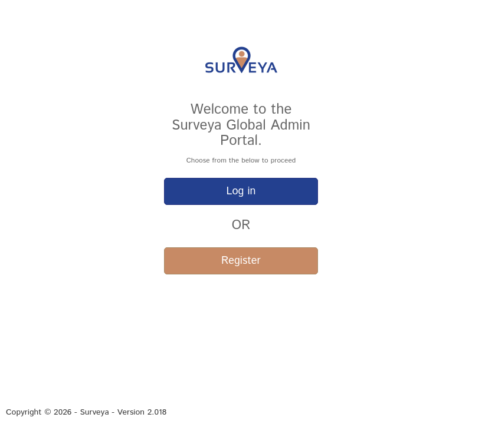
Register (241, 261)
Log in (241, 191)
